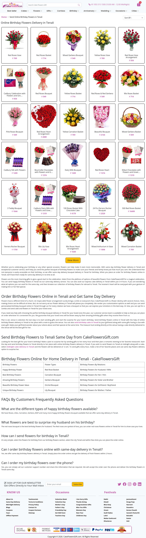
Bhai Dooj (107, 505)
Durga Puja (130, 502)
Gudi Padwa (108, 513)
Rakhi (106, 499)
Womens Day (81, 510)
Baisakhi (129, 516)
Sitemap (32, 513)
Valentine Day (60, 502)
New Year (79, 513)
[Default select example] (134, 18)
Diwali (106, 502)
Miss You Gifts (81, 507)
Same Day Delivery (13, 502)
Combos (61, 11)
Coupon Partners (35, 510)
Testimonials (33, 499)
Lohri (106, 516)
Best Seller (12, 11)
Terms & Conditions (36, 502)
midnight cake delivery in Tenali (20, 347)
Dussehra (129, 507)
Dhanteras (108, 521)
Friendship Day (60, 510)
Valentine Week (61, 499)
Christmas (107, 507)
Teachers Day (60, 516)
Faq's (8, 513)
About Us (9, 499)
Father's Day (59, 507)
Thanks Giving (81, 502)
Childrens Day (81, 516)
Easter (128, 518)
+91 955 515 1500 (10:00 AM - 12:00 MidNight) (109, 4)
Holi (127, 521)
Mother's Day (60, 505)
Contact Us (32, 507)
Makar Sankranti (110, 518)
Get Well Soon (60, 513)
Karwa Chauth (131, 510)
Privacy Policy (34, 505)
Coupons (9, 510)
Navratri (129, 505)
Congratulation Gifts (83, 505)
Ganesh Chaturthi (132, 513)
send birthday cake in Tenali (86, 322)
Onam (106, 510)
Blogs (8, 507)
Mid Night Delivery (13, 505)
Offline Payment (12, 516)
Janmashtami (131, 499)
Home (4, 17)
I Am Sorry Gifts (82, 499)
